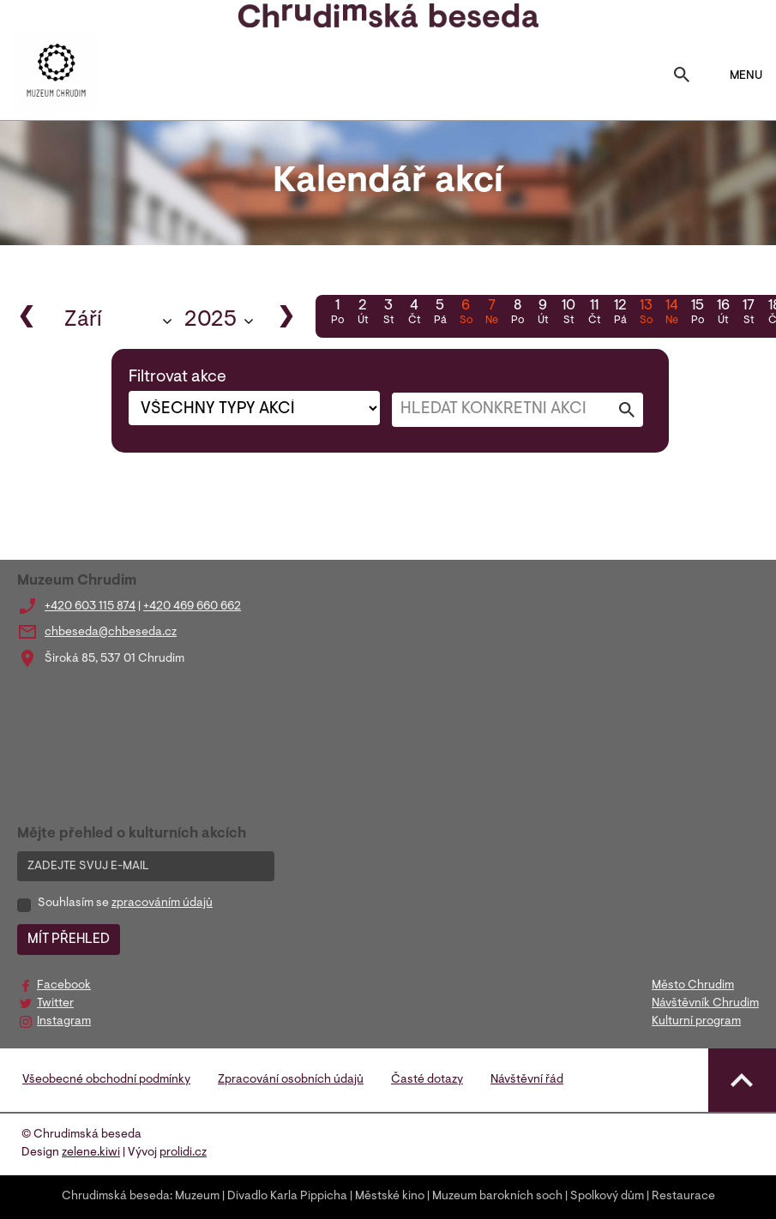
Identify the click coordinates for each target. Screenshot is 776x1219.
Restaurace (683, 1197)
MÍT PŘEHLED (68, 939)
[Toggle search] (681, 76)
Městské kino (389, 1197)
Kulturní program (696, 1022)
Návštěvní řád (526, 1080)
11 (594, 313)
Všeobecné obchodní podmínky (106, 1080)
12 (620, 313)
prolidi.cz (183, 1153)
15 (697, 313)
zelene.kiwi (91, 1153)
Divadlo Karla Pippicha (287, 1197)
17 (748, 313)
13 (646, 313)
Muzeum (197, 1197)
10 (568, 313)
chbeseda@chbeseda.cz (111, 633)
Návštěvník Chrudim (705, 1004)
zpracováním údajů (162, 904)
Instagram (64, 1022)
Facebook (64, 986)
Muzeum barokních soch (497, 1197)
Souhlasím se (125, 904)
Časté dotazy (427, 1080)
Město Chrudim (693, 986)
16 (723, 313)
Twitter (55, 1004)
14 (671, 313)
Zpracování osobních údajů (291, 1080)
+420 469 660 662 (192, 607)
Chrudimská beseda (116, 1197)
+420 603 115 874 (90, 607)
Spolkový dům (607, 1197)
